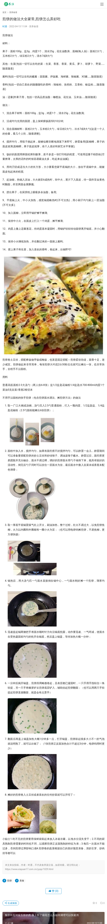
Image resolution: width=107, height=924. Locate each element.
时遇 (4, 26)
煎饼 (9, 880)
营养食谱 (33, 26)
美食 (22, 880)
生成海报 (11, 903)
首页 (4, 12)
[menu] (102, 4)
